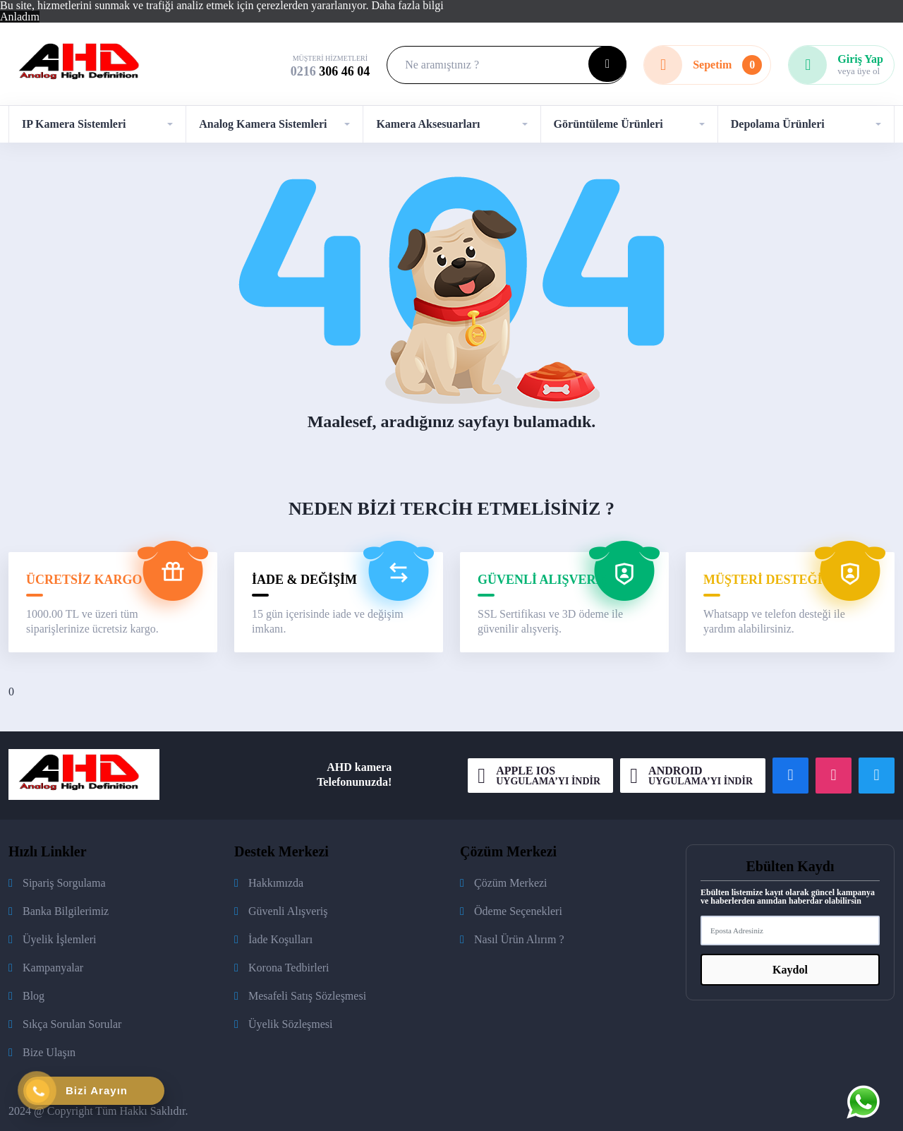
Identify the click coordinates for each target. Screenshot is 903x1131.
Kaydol (790, 970)
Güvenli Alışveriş (287, 911)
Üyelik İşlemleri (59, 939)
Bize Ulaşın (49, 1052)
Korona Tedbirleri (288, 968)
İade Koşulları (280, 939)
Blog (33, 996)
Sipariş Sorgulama (64, 883)
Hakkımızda (275, 883)
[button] (97, 124)
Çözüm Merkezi (510, 883)
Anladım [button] (20, 17)
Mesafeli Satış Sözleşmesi (307, 996)
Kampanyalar (53, 968)
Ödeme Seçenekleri (518, 911)
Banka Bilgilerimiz (66, 911)
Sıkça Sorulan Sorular (72, 1024)
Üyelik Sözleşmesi (290, 1024)
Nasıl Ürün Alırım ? (519, 939)
